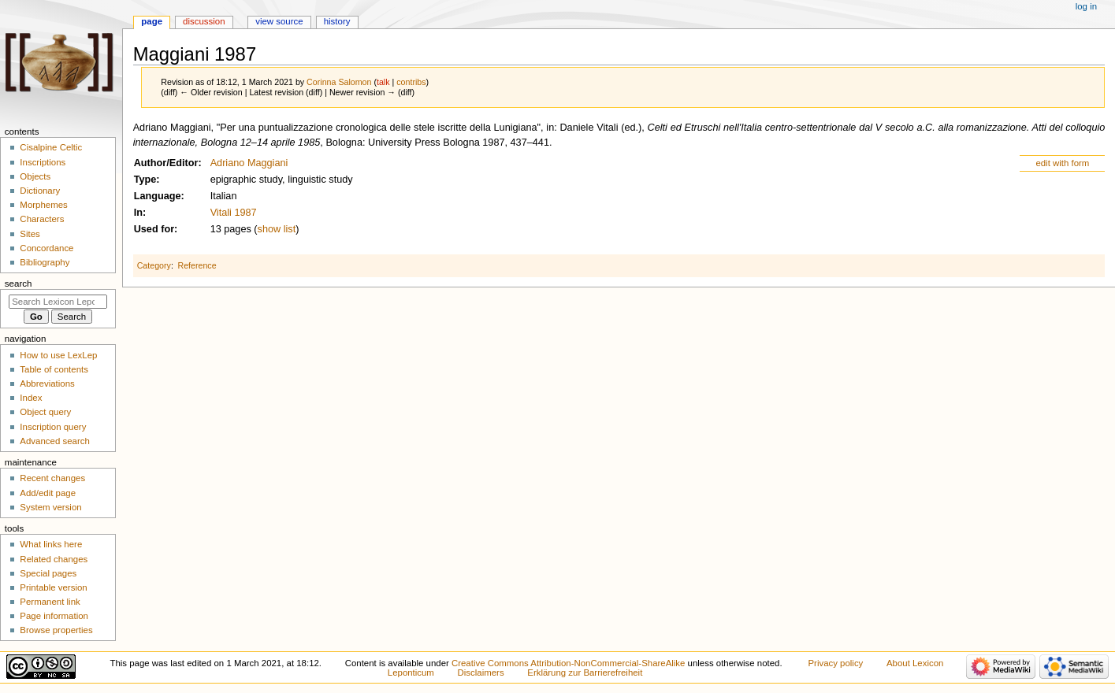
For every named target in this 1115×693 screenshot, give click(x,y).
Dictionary (40, 190)
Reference (196, 265)
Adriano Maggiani (249, 163)
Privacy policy (835, 663)
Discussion (204, 21)
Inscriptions (42, 162)
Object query (45, 412)
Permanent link (50, 601)
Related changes (53, 559)
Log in (1086, 6)
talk (383, 82)
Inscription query (53, 427)
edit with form (1062, 163)
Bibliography (44, 262)
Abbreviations (47, 383)
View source (279, 21)
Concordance (46, 248)
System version (50, 507)
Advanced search (55, 441)
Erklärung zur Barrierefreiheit (584, 672)
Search (18, 283)
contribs (411, 82)
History (337, 21)
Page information (54, 616)
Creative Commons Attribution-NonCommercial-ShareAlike (568, 663)
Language (157, 196)
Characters (42, 219)
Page (151, 21)
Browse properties (56, 630)
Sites (29, 234)
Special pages (48, 573)
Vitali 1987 (233, 212)
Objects (35, 176)
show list (277, 229)
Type (145, 179)
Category (154, 265)
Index (31, 397)
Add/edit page (48, 493)
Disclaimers (481, 672)
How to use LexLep (58, 355)
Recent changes (52, 478)
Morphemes (43, 204)
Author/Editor (166, 163)
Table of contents (54, 369)
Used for (154, 229)
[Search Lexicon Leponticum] (58, 302)
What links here (51, 544)
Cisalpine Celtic (51, 147)
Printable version (53, 587)
